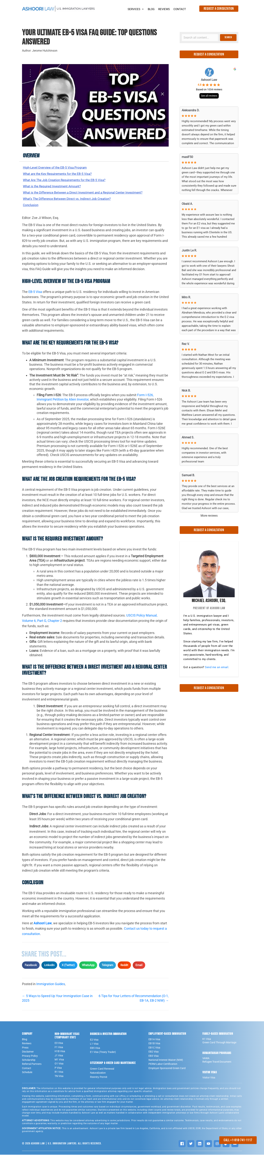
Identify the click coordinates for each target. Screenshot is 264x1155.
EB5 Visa (95, 1048)
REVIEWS (164, 9)
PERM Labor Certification (162, 1064)
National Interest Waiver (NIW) (165, 1060)
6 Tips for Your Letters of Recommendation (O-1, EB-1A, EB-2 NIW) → (134, 998)
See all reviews (209, 95)
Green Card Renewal (102, 1069)
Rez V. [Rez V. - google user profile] (185, 344)
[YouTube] (208, 1143)
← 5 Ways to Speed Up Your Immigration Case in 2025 (57, 998)
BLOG (151, 9)
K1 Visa (206, 1039)
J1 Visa (59, 1055)
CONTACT (179, 9)
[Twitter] (190, 1143)
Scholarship (28, 1060)
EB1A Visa (154, 1039)
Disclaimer (28, 1052)
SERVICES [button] (136, 8)
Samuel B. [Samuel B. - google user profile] (188, 475)
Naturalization (98, 1073)
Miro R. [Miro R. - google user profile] (186, 297)
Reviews (26, 1043)
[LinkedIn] (199, 1143)
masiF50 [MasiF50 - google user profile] (187, 157)
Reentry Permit (98, 1077)
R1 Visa (59, 1072)
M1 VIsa (59, 1059)
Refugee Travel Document (216, 1062)
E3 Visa (59, 1043)
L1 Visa (94, 1044)
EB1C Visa (154, 1047)
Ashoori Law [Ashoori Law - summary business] (209, 80)
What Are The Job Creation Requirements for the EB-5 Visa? (66, 180)
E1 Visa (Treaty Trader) (103, 1052)
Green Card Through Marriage (219, 1042)
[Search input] (200, 37)
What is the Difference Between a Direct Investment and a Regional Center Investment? (86, 192)
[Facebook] (182, 1143)
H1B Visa (60, 1051)
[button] (228, 37)
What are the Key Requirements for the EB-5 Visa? (59, 174)
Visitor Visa (208, 1077)
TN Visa (59, 1076)
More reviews (209, 515)
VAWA (205, 1058)
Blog (24, 1039)
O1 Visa (59, 1063)
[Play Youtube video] (95, 105)
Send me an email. (217, 667)
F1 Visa (59, 1047)
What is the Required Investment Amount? (54, 186)
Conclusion (31, 205)
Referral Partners (31, 1064)
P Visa (58, 1068)
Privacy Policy (30, 1056)
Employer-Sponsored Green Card (167, 1068)
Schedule (27, 1072)
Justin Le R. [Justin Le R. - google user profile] (189, 250)
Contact (26, 1068)
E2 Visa (94, 1040)
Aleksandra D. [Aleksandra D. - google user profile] (190, 110)
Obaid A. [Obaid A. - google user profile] (187, 204)
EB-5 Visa (35, 292)
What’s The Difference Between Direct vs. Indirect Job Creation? (69, 199)
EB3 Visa (153, 1056)
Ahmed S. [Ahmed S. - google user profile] (188, 437)
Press (25, 1047)
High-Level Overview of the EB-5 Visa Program (56, 167)
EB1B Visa (154, 1043)
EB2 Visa (153, 1052)
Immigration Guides (50, 984)
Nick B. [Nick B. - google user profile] (186, 390)
